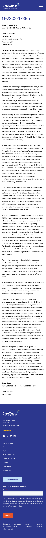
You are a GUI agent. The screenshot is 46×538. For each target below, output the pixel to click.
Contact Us (7, 431)
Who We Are (7, 470)
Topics (5, 451)
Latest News (7, 466)
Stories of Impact (8, 443)
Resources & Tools (9, 455)
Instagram (14, 436)
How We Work (7, 447)
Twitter (7, 436)
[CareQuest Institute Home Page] (11, 8)
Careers (5, 463)
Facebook (4, 436)
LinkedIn (11, 436)
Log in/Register (12, 479)
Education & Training (9, 459)
